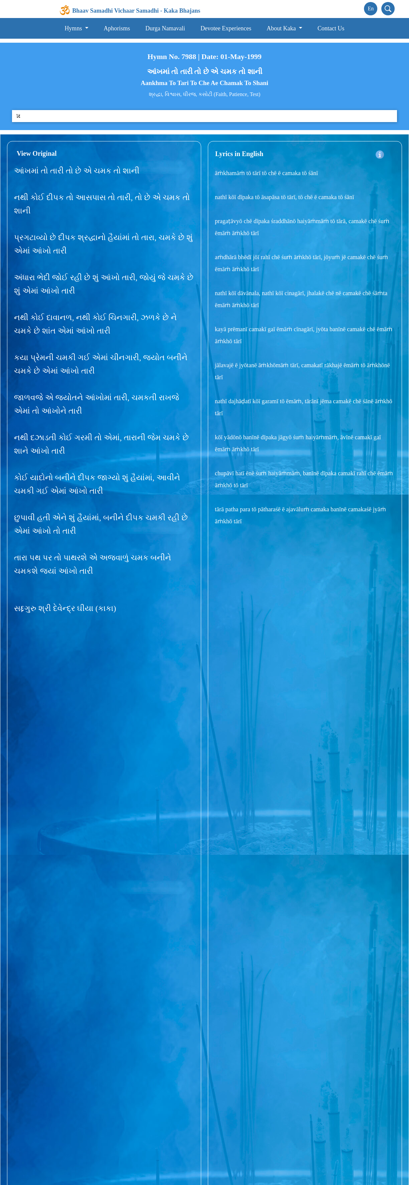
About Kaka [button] (282, 28)
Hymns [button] (74, 28)
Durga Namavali (165, 28)
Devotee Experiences (225, 28)
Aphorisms (117, 28)
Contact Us (331, 28)
